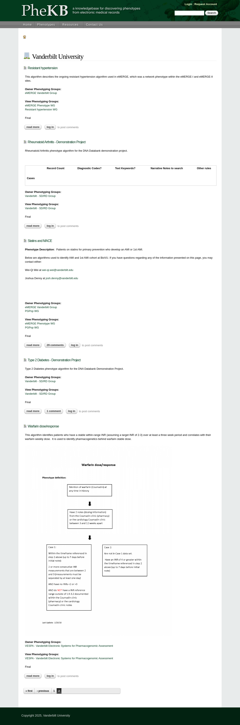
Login (188, 4)
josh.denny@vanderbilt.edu (62, 278)
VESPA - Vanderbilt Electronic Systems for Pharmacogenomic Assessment (69, 645)
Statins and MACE (40, 241)
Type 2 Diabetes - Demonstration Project (54, 360)
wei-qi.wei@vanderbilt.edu (57, 270)
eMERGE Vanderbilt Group (41, 93)
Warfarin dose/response (43, 426)
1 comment (54, 411)
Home (27, 24)
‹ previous (43, 690)
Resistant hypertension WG (41, 109)
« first (29, 690)
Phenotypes (46, 24)
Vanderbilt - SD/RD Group (40, 196)
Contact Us (94, 24)
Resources (70, 24)
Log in (50, 127)
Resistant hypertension (43, 68)
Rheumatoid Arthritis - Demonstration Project (57, 142)
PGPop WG (32, 311)
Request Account (205, 4)
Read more (34, 127)
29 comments (55, 345)
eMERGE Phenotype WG (40, 105)
